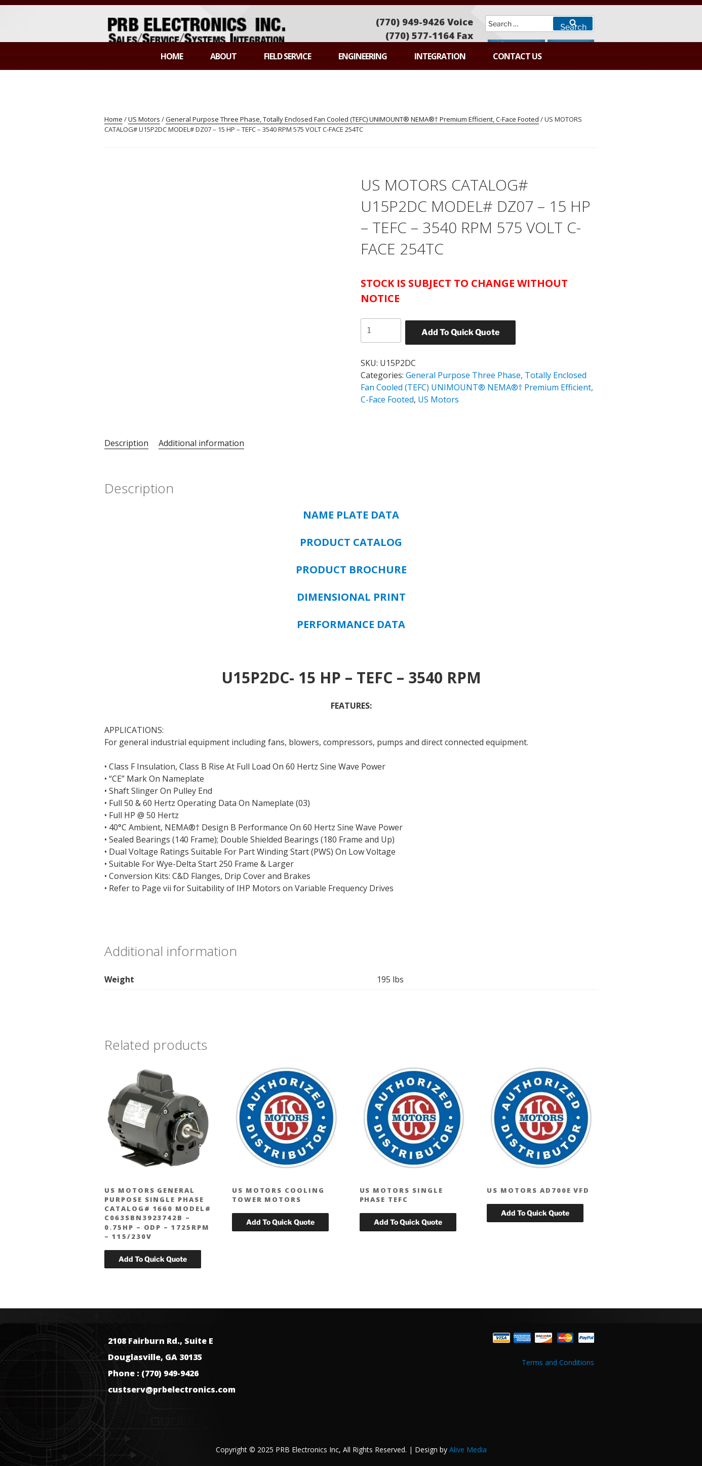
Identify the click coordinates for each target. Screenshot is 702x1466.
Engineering (362, 56)
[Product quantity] (381, 330)
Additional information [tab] (201, 443)
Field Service (287, 56)
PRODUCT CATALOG (351, 542)
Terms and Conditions (558, 1362)
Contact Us (517, 56)
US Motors (144, 119)
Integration (439, 56)
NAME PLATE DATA (351, 515)
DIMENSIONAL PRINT (351, 597)
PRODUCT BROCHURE (351, 569)
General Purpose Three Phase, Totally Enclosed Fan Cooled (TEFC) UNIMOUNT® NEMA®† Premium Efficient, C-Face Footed (352, 119)
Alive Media (468, 1449)
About (223, 56)
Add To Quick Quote (460, 332)
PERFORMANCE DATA (351, 624)
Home (172, 56)
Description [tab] (126, 443)
